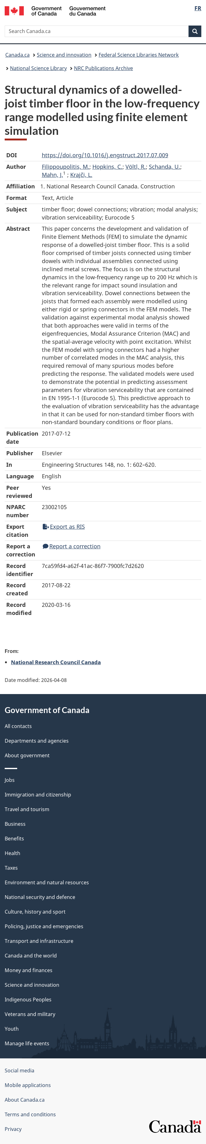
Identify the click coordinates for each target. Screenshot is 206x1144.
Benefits (14, 838)
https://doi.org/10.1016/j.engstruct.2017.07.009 (105, 155)
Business (15, 823)
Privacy (13, 1129)
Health (12, 853)
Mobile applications (28, 1085)
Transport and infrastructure (39, 941)
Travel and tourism (27, 809)
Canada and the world (31, 955)
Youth (12, 1028)
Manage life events (27, 1043)
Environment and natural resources (47, 882)
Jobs (10, 780)
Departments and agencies (37, 740)
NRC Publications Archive (103, 68)
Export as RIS (64, 526)
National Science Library (38, 68)
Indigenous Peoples (28, 999)
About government (27, 755)
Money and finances (28, 970)
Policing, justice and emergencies (44, 926)
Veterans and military (30, 1014)
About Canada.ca (25, 1099)
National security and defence (40, 897)
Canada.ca (17, 54)
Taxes (11, 867)
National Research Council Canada (56, 662)
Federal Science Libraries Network (139, 54)
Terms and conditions (30, 1114)
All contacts (18, 726)
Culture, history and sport (35, 911)
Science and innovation (64, 54)
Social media (19, 1070)
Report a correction (72, 546)
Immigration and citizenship (38, 794)
